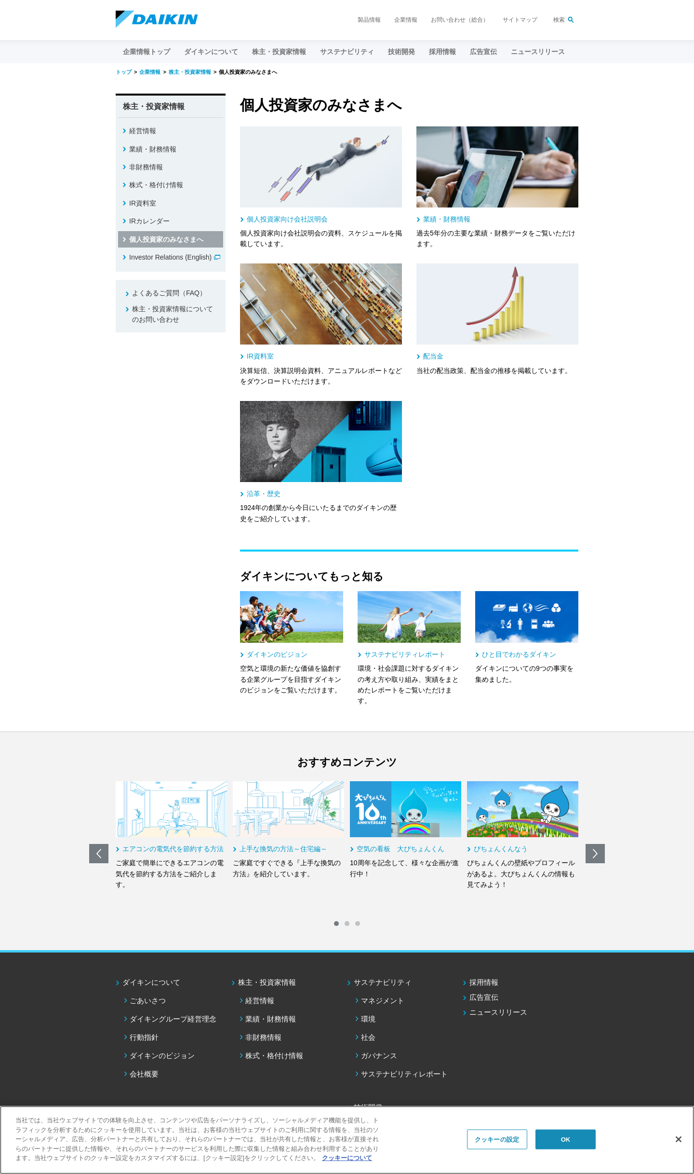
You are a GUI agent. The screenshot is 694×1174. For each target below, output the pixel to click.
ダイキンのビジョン (162, 1055)
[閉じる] (678, 1139)
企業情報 (405, 19)
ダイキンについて (151, 982)
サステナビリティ (383, 982)
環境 (368, 1019)
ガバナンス (379, 1055)
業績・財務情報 (152, 149)
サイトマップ (520, 19)
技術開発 (401, 51)
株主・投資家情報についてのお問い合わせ (172, 314)
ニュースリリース (538, 51)
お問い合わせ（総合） (460, 19)
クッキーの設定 (497, 1139)
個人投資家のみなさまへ (166, 239)
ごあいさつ (148, 1000)
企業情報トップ (146, 51)
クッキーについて (347, 1157)
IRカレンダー (149, 221)
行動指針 (144, 1037)
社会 (368, 1037)
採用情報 (442, 51)
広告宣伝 (483, 997)
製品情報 (369, 19)
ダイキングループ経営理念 (173, 1019)
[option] (171, 835)
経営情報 (142, 131)
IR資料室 (142, 203)
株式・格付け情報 (156, 185)
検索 (559, 19)
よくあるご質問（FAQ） (169, 293)
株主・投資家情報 (267, 982)
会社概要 (144, 1074)
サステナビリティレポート (404, 1074)
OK (566, 1139)
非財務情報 (146, 167)
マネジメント (382, 1000)
